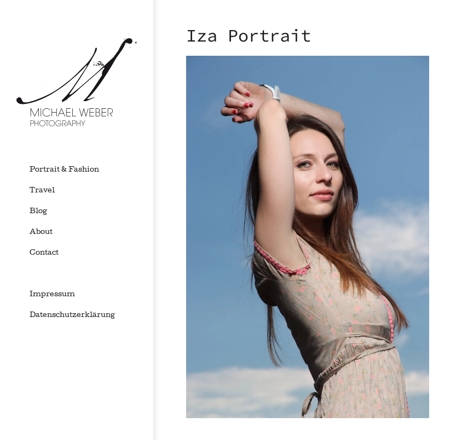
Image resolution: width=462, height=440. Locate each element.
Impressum (52, 294)
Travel (42, 190)
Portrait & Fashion (64, 170)
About (41, 232)
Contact (44, 253)
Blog (38, 211)
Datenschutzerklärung (72, 315)
